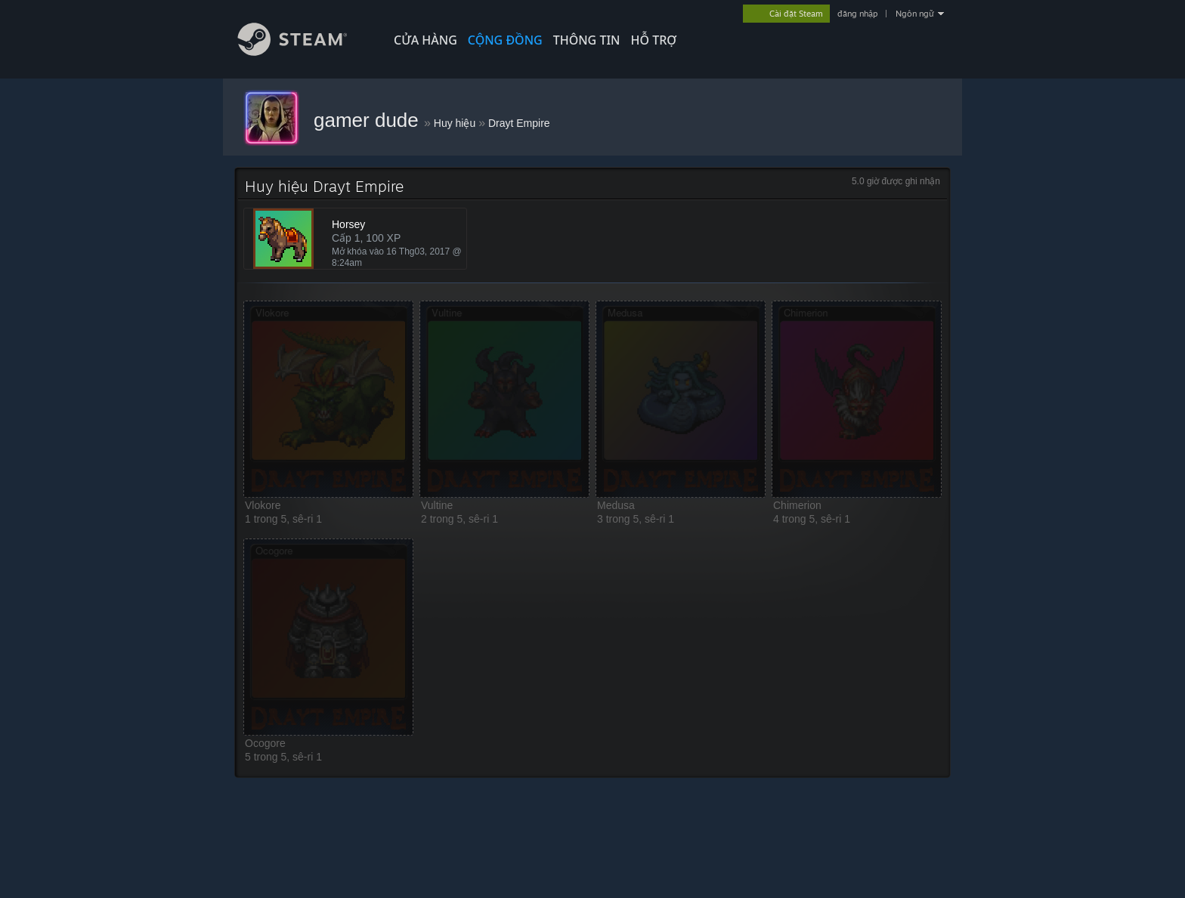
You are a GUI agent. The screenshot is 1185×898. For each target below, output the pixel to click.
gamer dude (369, 120)
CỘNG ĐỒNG (505, 40)
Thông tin (586, 40)
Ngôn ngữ (915, 13)
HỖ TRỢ (653, 40)
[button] (328, 399)
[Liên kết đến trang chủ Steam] (303, 51)
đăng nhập (857, 13)
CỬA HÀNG (425, 40)
